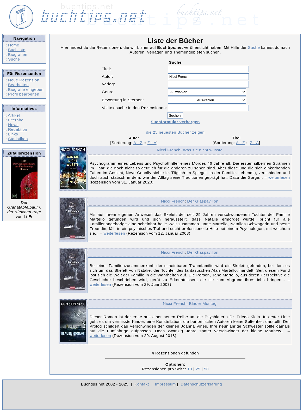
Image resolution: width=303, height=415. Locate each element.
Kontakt (141, 384)
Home (13, 45)
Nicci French (169, 150)
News (13, 124)
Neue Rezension (23, 80)
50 (206, 369)
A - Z (138, 142)
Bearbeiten (18, 84)
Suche (14, 59)
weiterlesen (279, 177)
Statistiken (18, 139)
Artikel (14, 115)
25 (198, 369)
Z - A (152, 142)
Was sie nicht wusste (202, 150)
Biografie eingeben (26, 89)
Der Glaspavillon (202, 201)
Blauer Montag (203, 303)
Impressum (165, 384)
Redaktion (17, 129)
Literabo (15, 120)
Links (13, 134)
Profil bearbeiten (23, 94)
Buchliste (16, 50)
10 (189, 369)
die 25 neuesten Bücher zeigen (175, 132)
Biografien (17, 54)
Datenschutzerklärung (201, 384)
